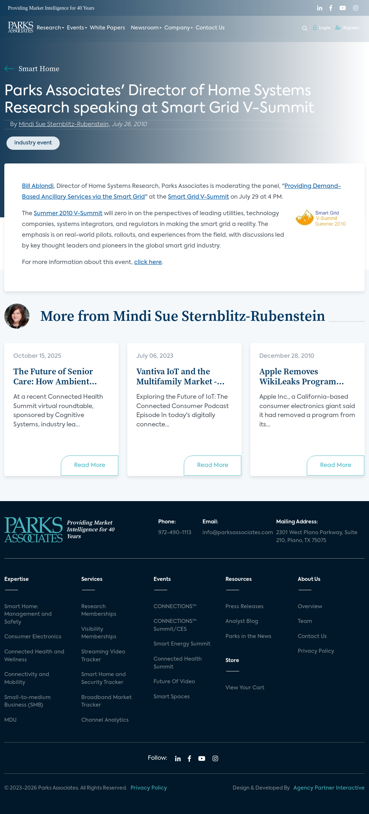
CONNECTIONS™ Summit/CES (175, 625)
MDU (10, 720)
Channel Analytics (105, 720)
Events (75, 28)
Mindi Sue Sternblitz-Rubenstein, (64, 125)
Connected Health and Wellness (34, 655)
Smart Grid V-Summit (198, 197)
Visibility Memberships (99, 633)
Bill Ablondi (38, 186)
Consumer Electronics (33, 636)
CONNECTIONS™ (175, 606)
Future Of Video (174, 681)
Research (49, 28)
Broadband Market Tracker (106, 701)
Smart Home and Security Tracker (103, 678)
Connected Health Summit (178, 663)
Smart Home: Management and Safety (28, 614)
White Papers (107, 28)
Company (177, 28)
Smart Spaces (172, 696)
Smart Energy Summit (182, 644)
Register (347, 28)
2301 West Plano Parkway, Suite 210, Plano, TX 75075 (316, 536)
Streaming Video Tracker (103, 655)
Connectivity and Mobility (26, 678)
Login (321, 28)
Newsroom (145, 28)
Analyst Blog (242, 621)
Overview (310, 606)
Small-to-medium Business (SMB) (27, 701)
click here (148, 262)
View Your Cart (245, 687)
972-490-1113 (174, 532)
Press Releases (245, 606)
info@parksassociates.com (235, 532)
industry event (33, 142)
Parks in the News (249, 636)
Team (305, 621)
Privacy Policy (316, 651)
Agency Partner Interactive (329, 788)
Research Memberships (99, 610)
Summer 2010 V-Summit (68, 214)
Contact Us (210, 28)
